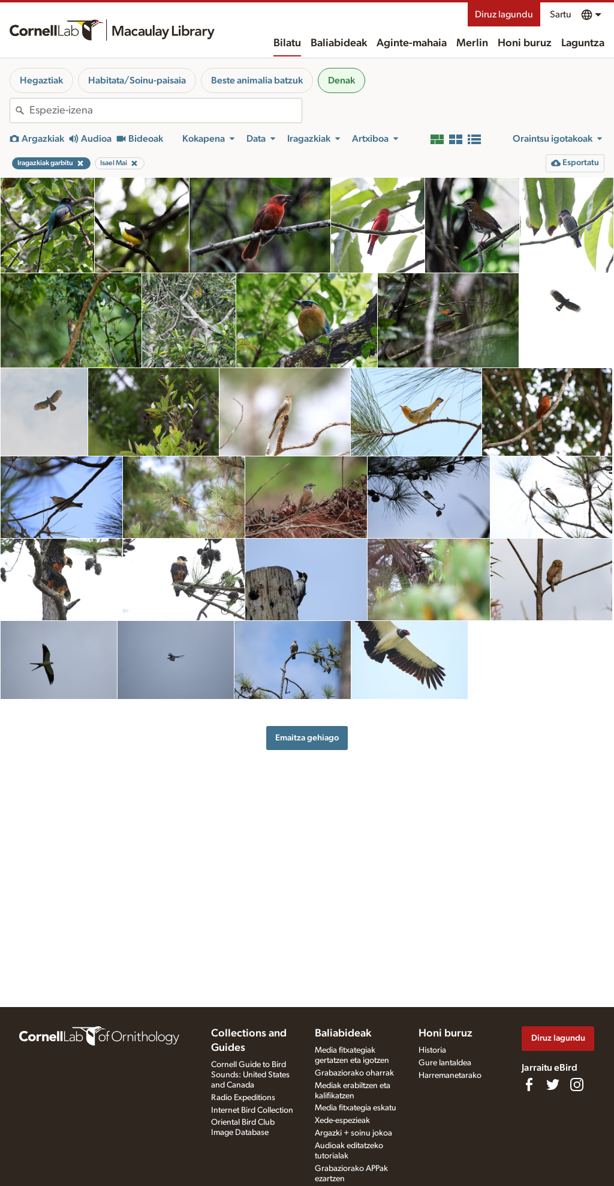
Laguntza (582, 43)
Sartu (560, 14)
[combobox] (165, 110)
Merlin (472, 43)
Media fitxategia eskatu (355, 1108)
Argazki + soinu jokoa (353, 1133)
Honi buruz (525, 43)
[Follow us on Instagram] (577, 1084)
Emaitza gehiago (307, 737)
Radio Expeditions (243, 1098)
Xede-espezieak (342, 1120)
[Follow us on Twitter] (553, 1084)
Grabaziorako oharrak (354, 1073)
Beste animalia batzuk (257, 80)
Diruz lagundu (504, 14)
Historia (432, 1050)
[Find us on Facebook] (529, 1084)
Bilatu (287, 43)
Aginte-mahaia (412, 43)
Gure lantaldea (445, 1063)
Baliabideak (339, 43)
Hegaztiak (41, 80)
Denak (341, 80)
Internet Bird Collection (252, 1110)
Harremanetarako (450, 1075)
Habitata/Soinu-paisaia (137, 80)
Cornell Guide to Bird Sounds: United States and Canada (250, 1074)
